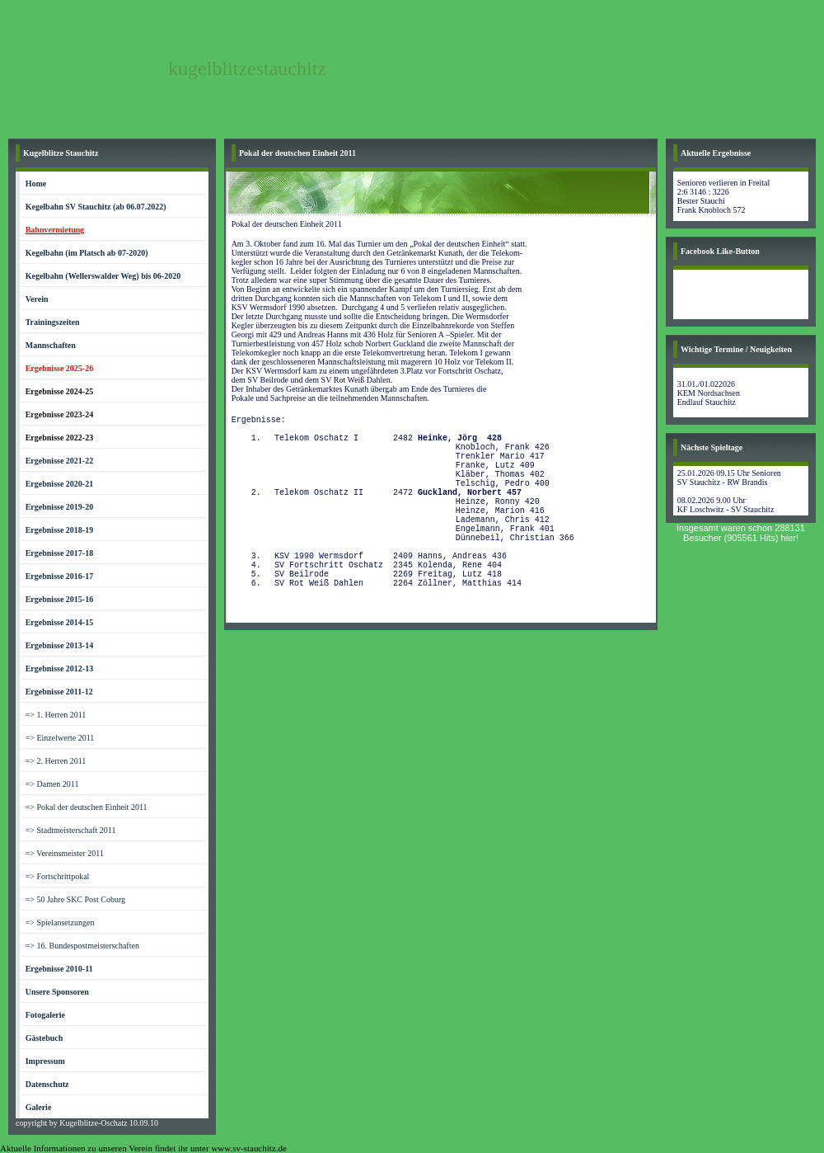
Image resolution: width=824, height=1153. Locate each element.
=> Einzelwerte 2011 (60, 737)
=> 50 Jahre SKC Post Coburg (75, 899)
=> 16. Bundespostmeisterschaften (82, 945)
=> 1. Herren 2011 (56, 714)
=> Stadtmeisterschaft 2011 (71, 830)
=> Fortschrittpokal (58, 876)
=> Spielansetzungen (60, 922)
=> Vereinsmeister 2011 (65, 853)
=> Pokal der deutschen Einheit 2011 (86, 807)
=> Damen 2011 (52, 783)
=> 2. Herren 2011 (56, 760)
